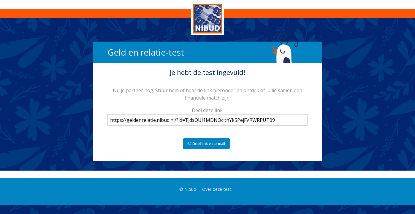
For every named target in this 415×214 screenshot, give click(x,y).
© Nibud (187, 189)
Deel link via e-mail (206, 143)
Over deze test (216, 189)
